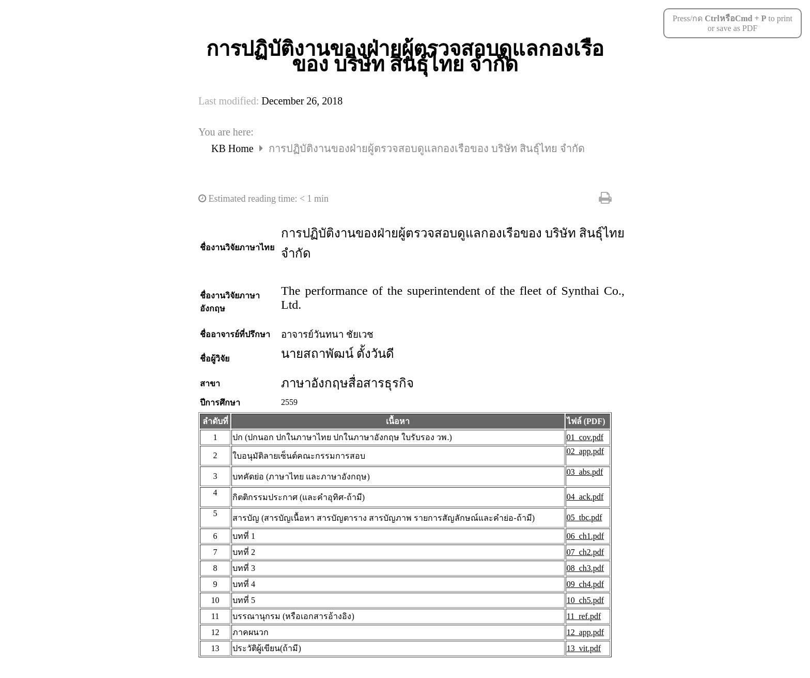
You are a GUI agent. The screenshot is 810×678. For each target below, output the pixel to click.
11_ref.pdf (584, 616)
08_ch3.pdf (585, 568)
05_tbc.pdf (584, 517)
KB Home (233, 148)
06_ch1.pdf (585, 536)
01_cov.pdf (585, 437)
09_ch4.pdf (585, 584)
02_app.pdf (585, 451)
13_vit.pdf (584, 648)
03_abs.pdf (585, 472)
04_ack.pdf (585, 496)
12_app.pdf (585, 632)
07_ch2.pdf (585, 552)
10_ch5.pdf (585, 600)
